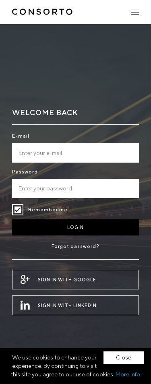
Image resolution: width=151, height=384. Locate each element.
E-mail (20, 136)
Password (25, 172)
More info (128, 374)
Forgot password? (75, 246)
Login (75, 227)
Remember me (17, 209)
